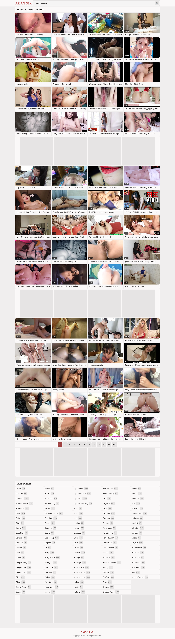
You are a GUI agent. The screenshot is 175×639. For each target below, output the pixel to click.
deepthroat (23, 572)
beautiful (22, 533)
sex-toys (108, 577)
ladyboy (79, 533)
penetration (110, 533)
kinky (78, 513)
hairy (49, 552)
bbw (20, 523)
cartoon (21, 542)
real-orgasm (110, 547)
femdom (51, 518)
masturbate (81, 567)
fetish (50, 523)
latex (78, 538)
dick (20, 577)
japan (50, 592)
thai (136, 503)
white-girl (138, 567)
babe (20, 513)
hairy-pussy (52, 557)
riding (108, 567)
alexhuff (21, 493)
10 (104, 444)
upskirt (137, 523)
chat (20, 552)
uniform (137, 518)
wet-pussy (138, 562)
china (20, 557)
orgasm (109, 503)
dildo (20, 582)
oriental (109, 513)
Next (114, 444)
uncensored (139, 513)
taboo (136, 488)
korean (79, 528)
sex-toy (108, 572)
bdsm (21, 528)
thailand (137, 508)
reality (108, 552)
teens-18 (138, 498)
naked (78, 582)
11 (109, 444)
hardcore (51, 567)
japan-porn (81, 488)
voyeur (137, 542)
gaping (50, 542)
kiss (78, 518)
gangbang (52, 538)
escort (49, 493)
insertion (51, 582)
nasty (78, 587)
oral (107, 498)
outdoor (108, 518)
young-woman (140, 577)
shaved (108, 587)
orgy (107, 508)
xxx (136, 572)
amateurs (22, 508)
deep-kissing (23, 562)
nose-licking (110, 493)
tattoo (137, 493)
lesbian (79, 552)
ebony (20, 592)
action (20, 488)
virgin (136, 538)
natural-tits (110, 488)
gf (48, 547)
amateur (22, 498)
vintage (137, 533)
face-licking (52, 503)
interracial (52, 587)
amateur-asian (24, 503)
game (49, 533)
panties (108, 523)
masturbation (82, 577)
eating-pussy (23, 587)
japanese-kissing (83, 503)
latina (78, 547)
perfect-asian (110, 538)
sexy (107, 582)
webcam (138, 552)
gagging (50, 528)
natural (79, 592)
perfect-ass (110, 542)
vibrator (138, 528)
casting (21, 547)
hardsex (50, 572)
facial (50, 508)
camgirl (21, 538)
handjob (51, 562)
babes (20, 518)
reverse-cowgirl (112, 562)
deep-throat (23, 567)
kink (78, 508)
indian (50, 577)
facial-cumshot (54, 513)
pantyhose (109, 528)
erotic (49, 488)
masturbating (82, 572)
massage (80, 562)
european (51, 498)
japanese (80, 498)
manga (79, 557)
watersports (139, 547)
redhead (109, 557)
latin (78, 542)
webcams (138, 557)
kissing (79, 523)
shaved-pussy (111, 592)
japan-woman (82, 493)
